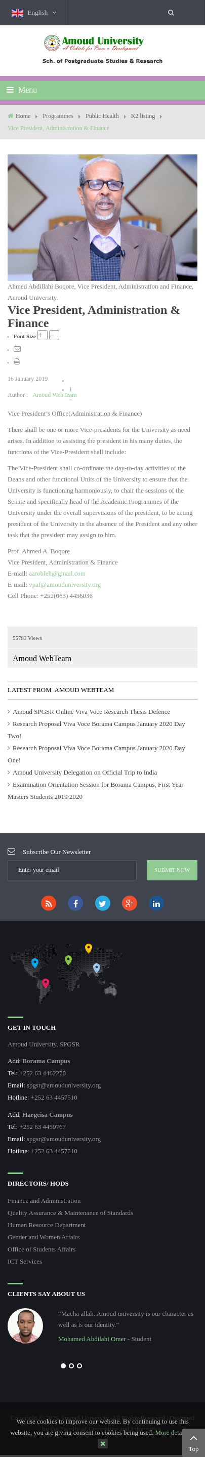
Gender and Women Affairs (44, 1237)
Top (193, 1441)
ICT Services (25, 1261)
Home (23, 115)
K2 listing (143, 115)
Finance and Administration (44, 1200)
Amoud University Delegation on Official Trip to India (85, 772)
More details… (174, 1432)
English (34, 13)
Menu (22, 90)
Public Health (102, 115)
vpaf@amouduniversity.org (65, 584)
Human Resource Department (47, 1225)
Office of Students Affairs (41, 1249)
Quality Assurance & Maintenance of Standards (70, 1213)
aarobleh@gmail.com (57, 573)
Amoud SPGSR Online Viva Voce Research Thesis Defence (91, 711)
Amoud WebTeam (54, 395)
